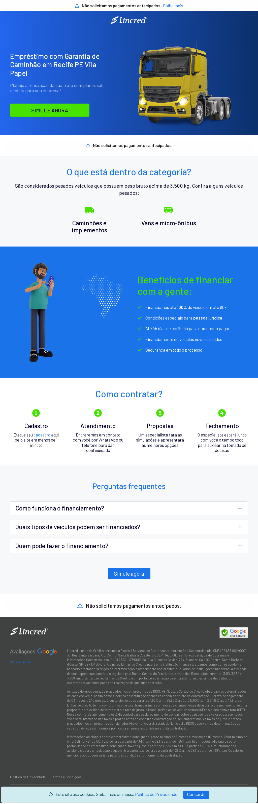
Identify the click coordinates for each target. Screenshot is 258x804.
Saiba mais (173, 5)
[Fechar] (196, 795)
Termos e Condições (66, 777)
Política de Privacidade (156, 794)
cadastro (42, 435)
